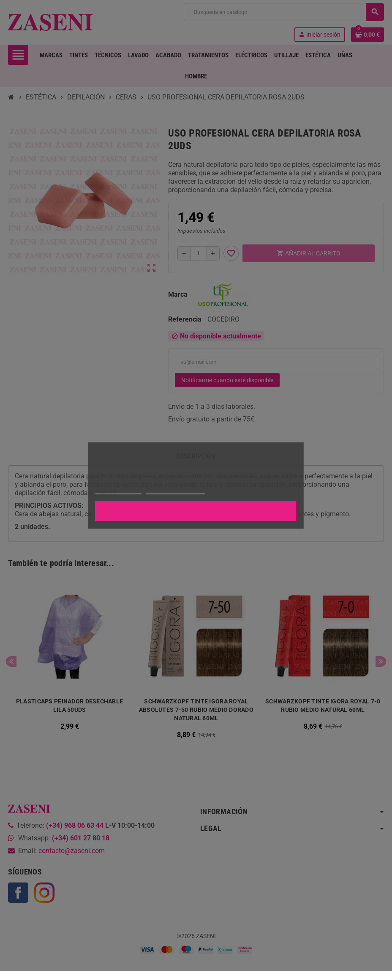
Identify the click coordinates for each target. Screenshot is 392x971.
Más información (118, 490)
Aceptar (196, 511)
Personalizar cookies (175, 490)
